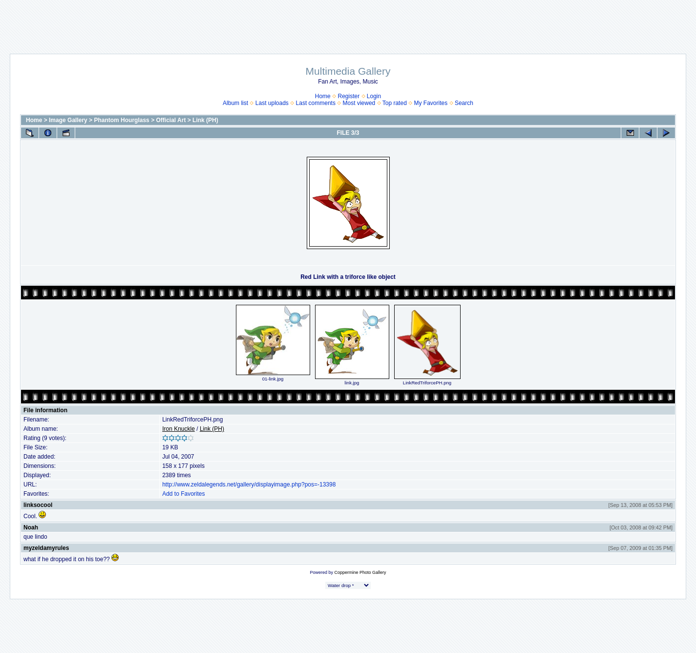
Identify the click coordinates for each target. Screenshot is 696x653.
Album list (235, 103)
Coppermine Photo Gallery (360, 572)
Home (323, 96)
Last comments (316, 103)
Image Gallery (68, 120)
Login (374, 96)
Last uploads (272, 103)
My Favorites (431, 103)
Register (348, 96)
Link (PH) (205, 120)
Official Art (171, 120)
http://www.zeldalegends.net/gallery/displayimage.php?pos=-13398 (249, 484)
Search (464, 103)
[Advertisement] (348, 22)
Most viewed (359, 103)
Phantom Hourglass (121, 120)
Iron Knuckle (178, 428)
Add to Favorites (183, 493)
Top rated (394, 103)
